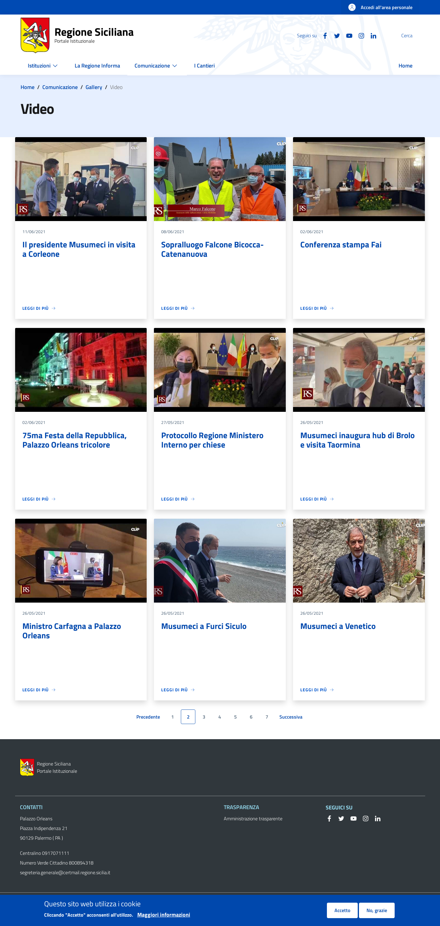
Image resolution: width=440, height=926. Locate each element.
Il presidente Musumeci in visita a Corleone (79, 249)
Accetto (342, 913)
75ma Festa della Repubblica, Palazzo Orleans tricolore (75, 440)
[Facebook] (311, 35)
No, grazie (377, 913)
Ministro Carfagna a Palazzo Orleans (72, 631)
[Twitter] (323, 35)
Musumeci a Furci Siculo (204, 626)
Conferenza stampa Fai (341, 244)
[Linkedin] (359, 35)
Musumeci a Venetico (338, 626)
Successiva (292, 718)
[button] (412, 35)
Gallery (94, 87)
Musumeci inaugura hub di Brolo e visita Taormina (358, 440)
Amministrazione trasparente (253, 818)
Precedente (149, 718)
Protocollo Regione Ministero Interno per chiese (213, 440)
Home (27, 87)
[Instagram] (347, 35)
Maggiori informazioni (163, 918)
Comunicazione (60, 87)
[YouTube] (335, 35)
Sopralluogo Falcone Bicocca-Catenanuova (214, 249)
